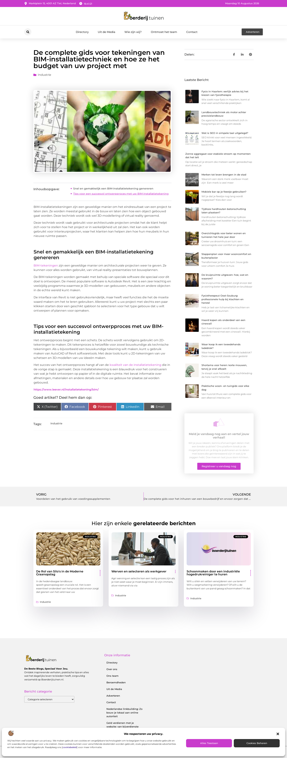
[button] (278, 734)
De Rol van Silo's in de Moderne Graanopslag (59, 573)
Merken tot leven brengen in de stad (223, 174)
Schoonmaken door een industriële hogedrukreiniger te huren (213, 573)
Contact (191, 32)
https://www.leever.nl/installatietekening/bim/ (66, 389)
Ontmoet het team (164, 32)
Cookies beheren (256, 743)
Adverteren (113, 695)
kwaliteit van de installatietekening (135, 365)
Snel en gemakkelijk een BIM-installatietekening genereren (113, 188)
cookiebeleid (70, 747)
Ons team (112, 675)
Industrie (44, 75)
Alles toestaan (209, 743)
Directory (82, 32)
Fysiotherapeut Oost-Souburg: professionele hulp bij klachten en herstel (222, 299)
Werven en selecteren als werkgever (138, 571)
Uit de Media (106, 32)
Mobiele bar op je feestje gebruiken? (223, 191)
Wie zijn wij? (133, 32)
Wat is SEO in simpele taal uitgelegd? (224, 133)
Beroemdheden (116, 682)
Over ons (111, 669)
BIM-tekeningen (46, 265)
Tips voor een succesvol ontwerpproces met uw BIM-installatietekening (121, 193)
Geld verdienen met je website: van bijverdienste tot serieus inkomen (122, 726)
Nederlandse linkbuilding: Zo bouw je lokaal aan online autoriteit (124, 712)
